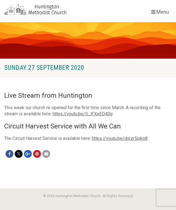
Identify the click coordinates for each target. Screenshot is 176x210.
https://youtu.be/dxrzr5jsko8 (120, 138)
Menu (160, 12)
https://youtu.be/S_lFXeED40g (83, 113)
